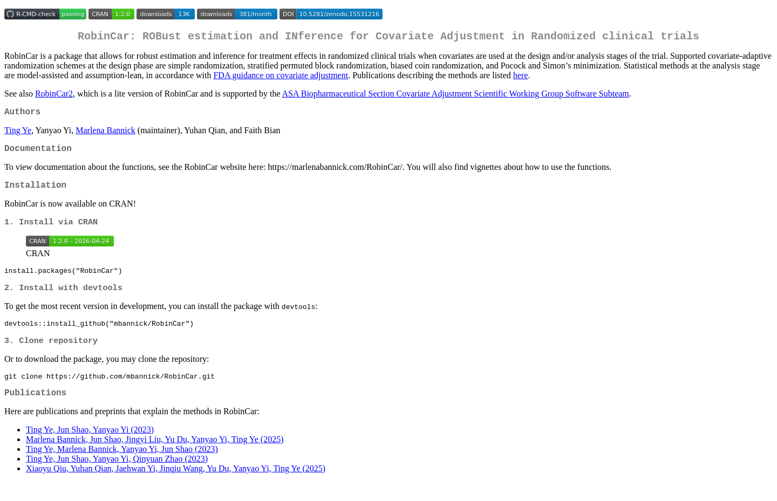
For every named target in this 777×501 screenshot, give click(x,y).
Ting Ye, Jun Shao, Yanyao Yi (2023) (90, 448)
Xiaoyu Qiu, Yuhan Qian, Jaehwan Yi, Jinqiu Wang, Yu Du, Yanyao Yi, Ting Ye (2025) (175, 487)
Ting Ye (17, 134)
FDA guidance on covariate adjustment (280, 77)
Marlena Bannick (105, 134)
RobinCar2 (54, 95)
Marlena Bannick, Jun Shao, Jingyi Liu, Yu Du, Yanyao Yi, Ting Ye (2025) (155, 458)
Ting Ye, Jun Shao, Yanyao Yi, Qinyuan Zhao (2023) (117, 477)
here (520, 77)
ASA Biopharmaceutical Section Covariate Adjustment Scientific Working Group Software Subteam (455, 95)
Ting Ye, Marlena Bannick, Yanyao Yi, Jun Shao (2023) (122, 467)
